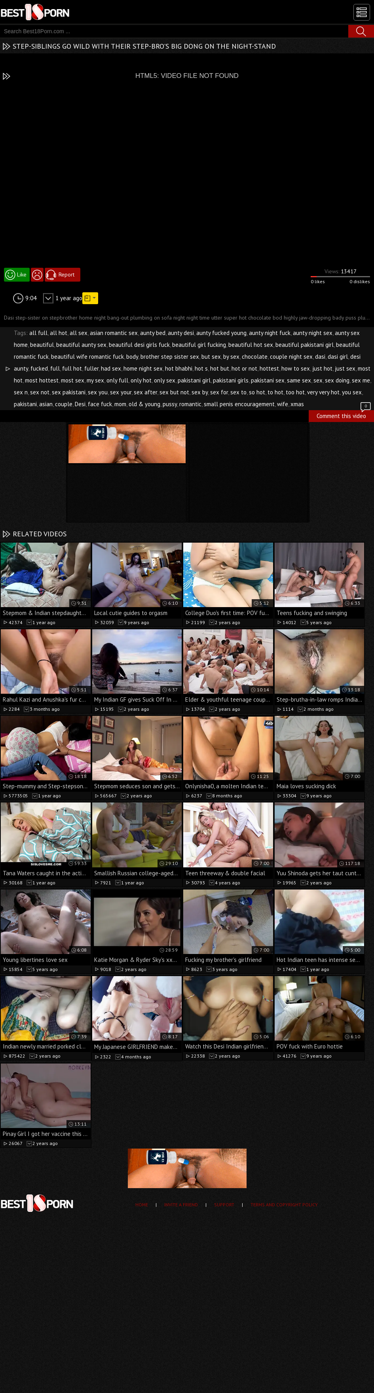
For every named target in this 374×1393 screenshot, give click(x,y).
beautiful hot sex (250, 344)
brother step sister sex (169, 356)
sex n (21, 392)
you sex (352, 392)
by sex (231, 356)
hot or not (244, 368)
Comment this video (344, 415)
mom (120, 404)
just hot (322, 368)
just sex (345, 368)
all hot (58, 333)
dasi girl (338, 356)
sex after (145, 392)
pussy (170, 404)
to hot (275, 392)
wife (282, 404)
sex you (98, 392)
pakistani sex (268, 380)
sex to (238, 392)
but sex (211, 356)
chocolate (255, 356)
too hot (295, 392)
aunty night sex (312, 333)
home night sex (143, 368)
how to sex (295, 368)
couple (63, 404)
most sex (72, 380)
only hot (141, 380)
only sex (164, 380)
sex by (200, 392)
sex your (120, 392)
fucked (39, 368)
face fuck (100, 404)
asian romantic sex (114, 333)
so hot (257, 392)
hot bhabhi (178, 368)
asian (46, 404)
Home (141, 1205)
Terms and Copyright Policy (284, 1205)
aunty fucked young (221, 333)
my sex (95, 380)
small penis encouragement (239, 404)
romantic (190, 404)
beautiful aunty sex (81, 344)
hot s (201, 368)
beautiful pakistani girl (304, 344)
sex (318, 380)
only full (117, 380)
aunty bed (152, 333)
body (132, 356)
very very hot (323, 392)
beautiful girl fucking (199, 344)
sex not (39, 392)
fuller (91, 368)
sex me (361, 380)
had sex (111, 368)
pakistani (25, 404)
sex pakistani (68, 392)
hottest (269, 368)
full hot (72, 368)
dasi (320, 356)
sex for (219, 392)
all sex (78, 333)
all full (38, 333)
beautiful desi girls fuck (139, 344)
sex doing (337, 380)
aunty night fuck (269, 333)
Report (66, 274)
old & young (144, 404)
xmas (297, 404)
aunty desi (181, 333)
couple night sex (291, 356)
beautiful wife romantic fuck (87, 356)
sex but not (174, 392)
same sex (299, 380)
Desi (80, 404)
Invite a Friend (181, 1205)
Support (224, 1205)
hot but (219, 368)
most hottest (42, 380)
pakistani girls (231, 380)
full (55, 368)
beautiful (42, 344)
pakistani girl (194, 380)
